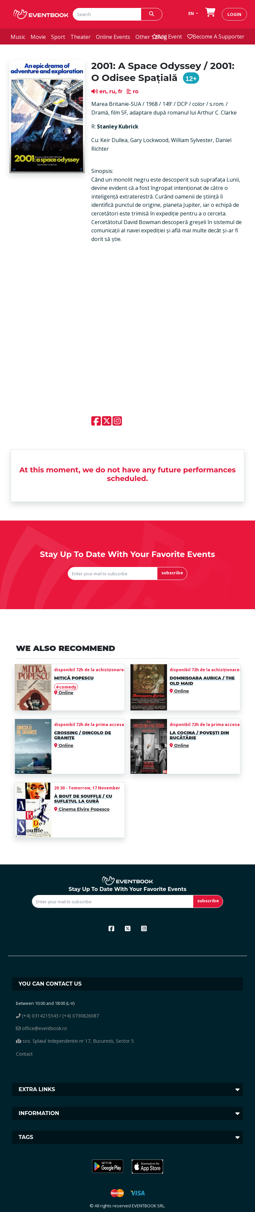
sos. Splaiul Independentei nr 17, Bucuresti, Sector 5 (75, 1041)
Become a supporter (215, 36)
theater (80, 36)
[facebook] (111, 928)
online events (113, 36)
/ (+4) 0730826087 (79, 1015)
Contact (24, 1054)
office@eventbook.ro (41, 1028)
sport (58, 36)
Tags (26, 1137)
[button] (108, 1166)
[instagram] (144, 928)
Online (65, 692)
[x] (128, 928)
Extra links (37, 1089)
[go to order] (210, 14)
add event (166, 36)
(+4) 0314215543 (37, 1015)
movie (38, 36)
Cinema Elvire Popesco (83, 809)
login (234, 14)
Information (39, 1113)
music (18, 36)
